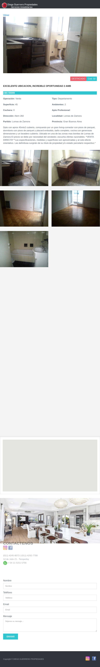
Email (6, 604)
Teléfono (7, 592)
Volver (6, 15)
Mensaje (7, 616)
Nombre (7, 580)
